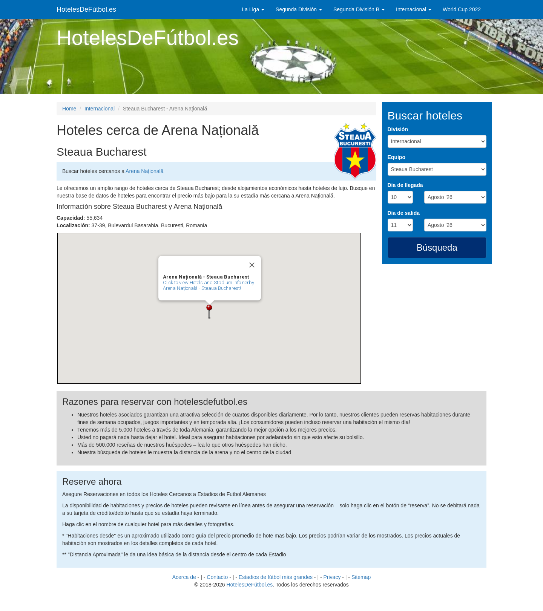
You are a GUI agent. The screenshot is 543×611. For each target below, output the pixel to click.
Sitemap (361, 577)
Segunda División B (359, 9)
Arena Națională (144, 171)
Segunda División (299, 9)
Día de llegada (405, 185)
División (398, 129)
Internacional (413, 9)
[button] (209, 312)
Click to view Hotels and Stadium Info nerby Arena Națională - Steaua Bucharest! (208, 285)
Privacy (332, 577)
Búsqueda (437, 247)
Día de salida (404, 213)
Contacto (217, 577)
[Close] (252, 265)
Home (69, 109)
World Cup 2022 (462, 9)
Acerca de (184, 577)
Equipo (396, 157)
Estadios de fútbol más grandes (276, 577)
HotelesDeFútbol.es (86, 9)
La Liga (253, 9)
